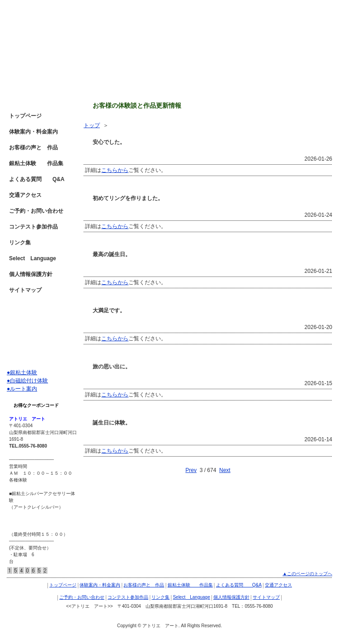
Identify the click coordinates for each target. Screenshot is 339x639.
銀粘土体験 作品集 (36, 163)
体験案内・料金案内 (33, 132)
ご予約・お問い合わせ (36, 211)
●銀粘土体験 (22, 372)
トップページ (25, 116)
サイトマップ (25, 290)
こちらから (114, 170)
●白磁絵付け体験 (27, 380)
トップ (92, 125)
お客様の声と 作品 (33, 147)
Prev (191, 470)
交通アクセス (25, 195)
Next (225, 470)
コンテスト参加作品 (33, 227)
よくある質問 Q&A (37, 179)
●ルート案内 (22, 389)
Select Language (32, 258)
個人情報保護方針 (30, 274)
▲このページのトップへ (307, 573)
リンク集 (20, 242)
